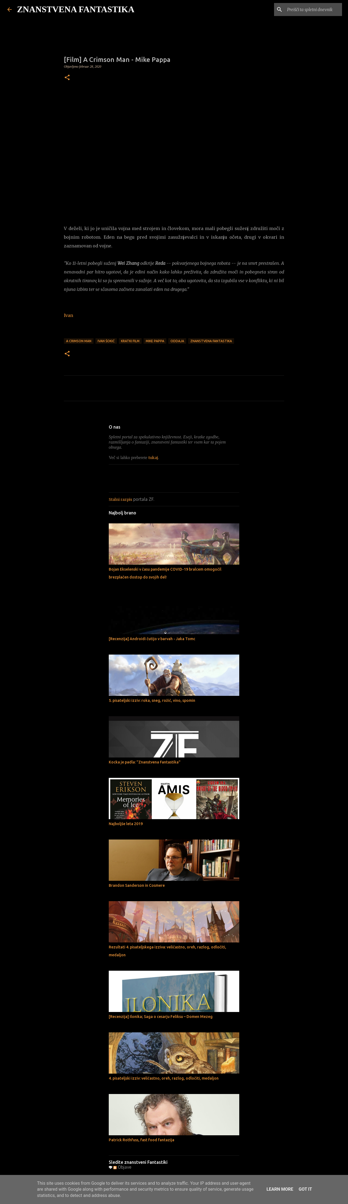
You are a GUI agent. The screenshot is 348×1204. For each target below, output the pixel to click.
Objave (122, 1167)
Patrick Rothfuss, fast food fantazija (141, 1140)
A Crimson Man (78, 341)
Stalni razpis (120, 499)
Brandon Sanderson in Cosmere (137, 885)
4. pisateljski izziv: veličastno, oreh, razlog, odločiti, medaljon (164, 1078)
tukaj (153, 457)
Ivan (68, 315)
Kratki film (130, 341)
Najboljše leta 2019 (126, 824)
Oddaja (177, 341)
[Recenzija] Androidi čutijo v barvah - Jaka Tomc (152, 639)
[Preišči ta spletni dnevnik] (313, 9)
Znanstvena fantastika (211, 341)
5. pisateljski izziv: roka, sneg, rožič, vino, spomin (152, 700)
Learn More (279, 1189)
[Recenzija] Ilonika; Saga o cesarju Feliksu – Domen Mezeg (161, 1016)
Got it (305, 1189)
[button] (67, 78)
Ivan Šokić (106, 341)
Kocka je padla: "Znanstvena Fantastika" (145, 762)
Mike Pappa (155, 341)
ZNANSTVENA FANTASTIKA (76, 9)
